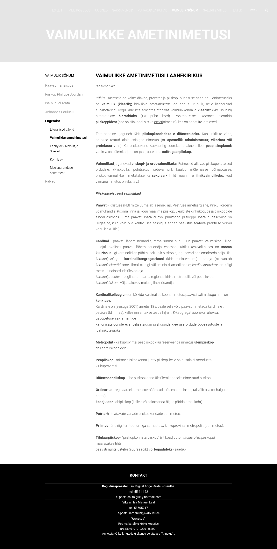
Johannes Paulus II (59, 112)
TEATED (236, 10)
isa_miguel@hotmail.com (144, 497)
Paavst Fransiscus (59, 85)
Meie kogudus (79, 10)
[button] (253, 10)
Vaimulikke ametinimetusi (68, 138)
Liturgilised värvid (62, 129)
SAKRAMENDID (122, 10)
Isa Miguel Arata (57, 103)
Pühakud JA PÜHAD (152, 10)
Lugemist (52, 121)
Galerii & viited (214, 10)
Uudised (101, 10)
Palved (50, 181)
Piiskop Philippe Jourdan (64, 94)
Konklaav (56, 159)
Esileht (58, 10)
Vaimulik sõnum (185, 10)
